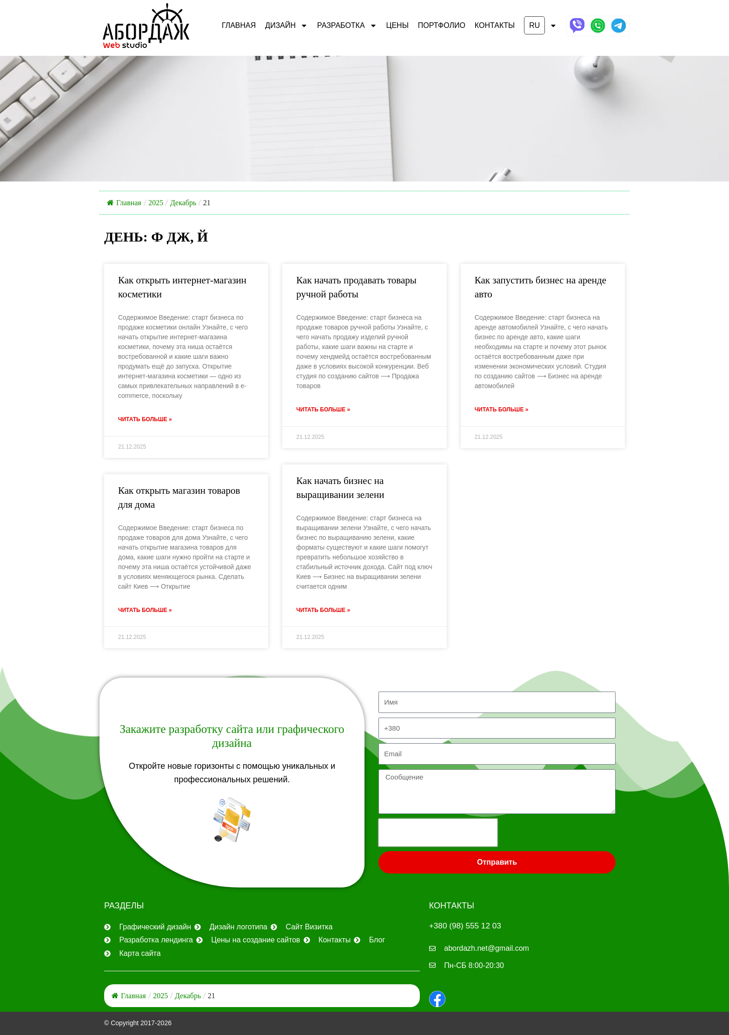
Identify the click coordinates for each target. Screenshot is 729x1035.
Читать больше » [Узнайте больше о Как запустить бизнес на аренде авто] (502, 410)
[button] (540, 25)
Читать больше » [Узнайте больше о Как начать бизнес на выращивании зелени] (323, 611)
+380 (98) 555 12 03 (467, 924)
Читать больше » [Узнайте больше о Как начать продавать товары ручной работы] (323, 410)
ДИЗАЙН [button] (286, 25)
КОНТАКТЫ (495, 25)
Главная (239, 25)
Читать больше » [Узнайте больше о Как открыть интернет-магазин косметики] (145, 420)
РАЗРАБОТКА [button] (347, 25)
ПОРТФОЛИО (441, 25)
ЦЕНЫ (397, 25)
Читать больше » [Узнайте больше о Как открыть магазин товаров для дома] (145, 611)
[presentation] (437, 832)
